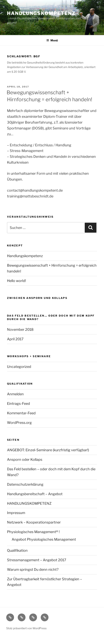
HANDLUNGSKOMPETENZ (29, 503)
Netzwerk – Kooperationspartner (34, 522)
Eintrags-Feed (18, 403)
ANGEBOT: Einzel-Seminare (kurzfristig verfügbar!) (48, 450)
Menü (52, 40)
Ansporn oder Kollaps (24, 459)
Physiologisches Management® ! (33, 532)
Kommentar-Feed (21, 413)
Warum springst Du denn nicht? (32, 569)
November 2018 (20, 329)
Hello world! (16, 281)
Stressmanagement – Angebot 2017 (36, 560)
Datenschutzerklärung (25, 484)
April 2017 (15, 339)
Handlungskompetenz (41, 13)
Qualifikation (17, 550)
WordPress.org (19, 423)
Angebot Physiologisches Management (44, 539)
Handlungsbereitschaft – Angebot (35, 494)
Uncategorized (19, 367)
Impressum (16, 513)
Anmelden (15, 394)
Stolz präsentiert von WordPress (26, 628)
